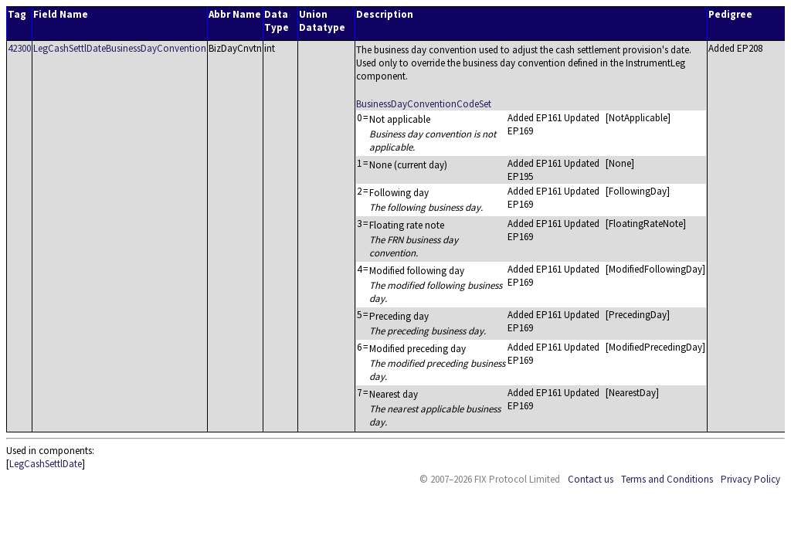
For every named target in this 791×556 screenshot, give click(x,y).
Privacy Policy (750, 479)
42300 (19, 48)
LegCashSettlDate (45, 463)
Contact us (590, 479)
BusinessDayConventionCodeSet (423, 103)
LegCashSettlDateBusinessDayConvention (119, 48)
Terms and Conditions (667, 479)
